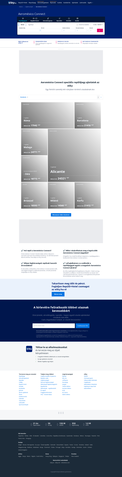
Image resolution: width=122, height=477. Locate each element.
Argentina (21, 436)
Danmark (52, 445)
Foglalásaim (87, 382)
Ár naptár (43, 390)
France (71, 445)
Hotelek (21, 386)
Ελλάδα (76, 445)
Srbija (62, 447)
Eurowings (65, 382)
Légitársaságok (45, 380)
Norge (41, 447)
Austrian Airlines (66, 388)
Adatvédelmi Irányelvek (90, 384)
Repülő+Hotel (22, 3)
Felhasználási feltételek (90, 380)
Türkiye (67, 456)
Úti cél (42, 28)
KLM (63, 390)
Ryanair (64, 376)
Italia (91, 445)
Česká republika (45, 445)
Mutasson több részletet (61, 215)
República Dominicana (59, 436)
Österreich (47, 447)
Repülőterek (44, 386)
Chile (30, 436)
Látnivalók (83, 3)
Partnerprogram (88, 378)
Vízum (20, 394)
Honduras (76, 436)
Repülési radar (44, 378)
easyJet (64, 384)
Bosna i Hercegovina (28, 445)
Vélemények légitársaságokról (49, 384)
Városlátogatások (43, 3)
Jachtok (21, 390)
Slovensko (79, 447)
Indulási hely (22, 28)
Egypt (19, 456)
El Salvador (36, 436)
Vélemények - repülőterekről (48, 388)
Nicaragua (87, 436)
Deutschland (59, 445)
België (20, 445)
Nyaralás (53, 3)
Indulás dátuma (66, 28)
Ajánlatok (75, 3)
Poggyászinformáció (46, 392)
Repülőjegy (32, 3)
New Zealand (75, 456)
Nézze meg (58, 294)
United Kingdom (22, 450)
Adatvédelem (87, 388)
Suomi (85, 447)
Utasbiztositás (23, 396)
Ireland (87, 445)
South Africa (39, 456)
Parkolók (21, 398)
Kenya (24, 456)
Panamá (94, 436)
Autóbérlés (66, 3)
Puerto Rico (21, 438)
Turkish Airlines (66, 386)
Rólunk (86, 376)
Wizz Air (64, 378)
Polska (53, 447)
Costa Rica (49, 436)
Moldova (29, 447)
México (82, 436)
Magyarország (22, 447)
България (37, 445)
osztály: (95, 24)
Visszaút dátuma (80, 28)
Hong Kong (48, 456)
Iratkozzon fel (82, 326)
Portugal (58, 447)
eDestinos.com (65, 462)
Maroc (28, 456)
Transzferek (22, 400)
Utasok (91, 28)
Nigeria (33, 456)
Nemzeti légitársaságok (47, 382)
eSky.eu (52, 462)
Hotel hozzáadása (84, 24)
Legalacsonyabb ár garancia (48, 376)
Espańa (66, 445)
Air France (65, 392)
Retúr (22, 24)
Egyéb (90, 3)
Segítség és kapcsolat (90, 386)
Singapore (61, 456)
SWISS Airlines (66, 394)
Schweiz (90, 447)
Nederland (36, 447)
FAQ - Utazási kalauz (46, 394)
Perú (98, 436)
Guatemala (69, 436)
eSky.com (57, 462)
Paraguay (28, 438)
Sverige (73, 447)
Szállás (59, 3)
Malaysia (55, 456)
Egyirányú (30, 24)
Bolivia (26, 436)
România (67, 447)
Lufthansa (65, 380)
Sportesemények (23, 404)
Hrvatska (81, 445)
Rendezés (23, 97)
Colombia (42, 436)
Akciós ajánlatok (23, 392)
